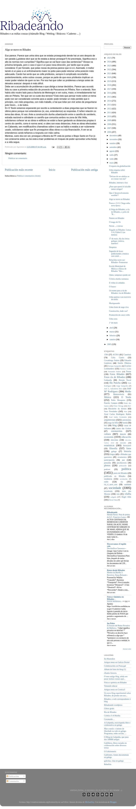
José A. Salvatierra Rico (113, 389)
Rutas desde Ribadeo (116, 570)
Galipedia (108, 380)
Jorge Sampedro (122, 386)
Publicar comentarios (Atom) (29, 176)
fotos (128, 448)
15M (106, 354)
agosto (112, 151)
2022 (109, 69)
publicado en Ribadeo (114, 476)
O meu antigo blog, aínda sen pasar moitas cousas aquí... (116, 677)
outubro (113, 143)
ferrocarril (127, 445)
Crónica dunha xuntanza (119, 279)
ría (122, 482)
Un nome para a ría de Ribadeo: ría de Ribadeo (119, 291)
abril (112, 328)
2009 (109, 120)
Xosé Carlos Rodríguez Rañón (117, 414)
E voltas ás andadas (117, 283)
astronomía (126, 420)
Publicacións (13, 776)
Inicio (52, 169)
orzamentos (122, 457)
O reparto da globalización (119, 166)
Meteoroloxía (118, 394)
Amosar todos (127, 649)
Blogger (113, 802)
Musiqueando (114, 303)
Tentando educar (110, 686)
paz (123, 460)
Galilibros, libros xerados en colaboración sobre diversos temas (115, 745)
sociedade (115, 488)
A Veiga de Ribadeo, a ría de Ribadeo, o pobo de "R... (119, 211)
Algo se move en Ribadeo (119, 199)
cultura (107, 434)
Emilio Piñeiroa (124, 363)
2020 (109, 77)
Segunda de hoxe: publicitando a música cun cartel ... (119, 253)
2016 (109, 93)
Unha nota (113, 319)
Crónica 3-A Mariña (112, 715)
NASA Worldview (114, 601)
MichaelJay (89, 802)
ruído (106, 482)
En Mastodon (109, 659)
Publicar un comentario (17, 158)
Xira (125, 411)
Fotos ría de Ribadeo (114, 377)
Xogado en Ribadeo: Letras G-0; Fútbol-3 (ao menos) (120, 232)
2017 (109, 89)
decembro (114, 135)
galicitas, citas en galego (114, 761)
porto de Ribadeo (120, 473)
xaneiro (113, 339)
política (126, 469)
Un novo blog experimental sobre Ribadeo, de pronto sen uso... (117, 694)
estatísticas (109, 445)
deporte (123, 434)
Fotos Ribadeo (117, 374)
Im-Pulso (111, 623)
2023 (109, 65)
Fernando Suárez (114, 371)
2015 (109, 97)
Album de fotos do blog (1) (115, 669)
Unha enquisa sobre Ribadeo (117, 171)
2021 (109, 73)
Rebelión (107, 764)
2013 (109, 105)
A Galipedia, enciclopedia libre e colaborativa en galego (117, 724)
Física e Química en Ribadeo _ (115, 598)
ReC (129, 406)
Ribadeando (112, 512)
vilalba (128, 494)
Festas (128, 371)
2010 (109, 116)
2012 (109, 108)
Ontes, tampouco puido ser (119, 275)
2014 (109, 101)
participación (109, 460)
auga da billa (113, 423)
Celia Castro (117, 357)
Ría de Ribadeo (110, 712)
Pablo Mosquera (118, 400)
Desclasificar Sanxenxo (116, 548)
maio (112, 163)
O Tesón (126, 397)
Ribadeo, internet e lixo (118, 183)
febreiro (113, 335)
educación (126, 437)
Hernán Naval (125, 380)
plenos (107, 465)
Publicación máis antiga (84, 169)
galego (114, 451)
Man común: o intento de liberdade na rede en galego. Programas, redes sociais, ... (115, 731)
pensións (107, 463)
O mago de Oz (115, 222)
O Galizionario (110, 751)
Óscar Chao (113, 500)
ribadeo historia (110, 673)
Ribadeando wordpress (113, 705)
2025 (109, 58)
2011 (109, 112)
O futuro (112, 287)
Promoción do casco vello (119, 315)
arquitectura (109, 419)
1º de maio (113, 323)
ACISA (116, 354)
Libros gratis (109, 708)
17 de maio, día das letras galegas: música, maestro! (119, 241)
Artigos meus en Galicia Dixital (116, 662)
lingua (112, 454)
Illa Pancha (115, 382)
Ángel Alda (126, 497)
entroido (123, 443)
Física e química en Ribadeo (115, 682)
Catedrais (127, 354)
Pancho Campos (110, 403)
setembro (113, 147)
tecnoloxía (108, 491)
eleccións (114, 440)
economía (108, 437)
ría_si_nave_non (110, 484)
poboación (123, 466)
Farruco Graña (125, 369)
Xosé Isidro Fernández (118, 417)
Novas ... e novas (116, 226)
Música (107, 397)
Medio (128, 391)
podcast (107, 469)
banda (125, 423)
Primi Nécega (118, 406)
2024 (109, 62)
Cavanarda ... (109, 719)
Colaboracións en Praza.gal (115, 666)
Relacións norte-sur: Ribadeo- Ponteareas (118, 261)
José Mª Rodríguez (117, 390)
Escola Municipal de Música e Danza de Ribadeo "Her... (117, 268)
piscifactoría (122, 463)
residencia (108, 479)
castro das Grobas (123, 428)
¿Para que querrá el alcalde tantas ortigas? (120, 187)
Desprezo (113, 247)
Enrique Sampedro (114, 366)
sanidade (127, 484)
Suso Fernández (110, 411)
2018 (109, 85)
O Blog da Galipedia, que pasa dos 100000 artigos (116, 738)
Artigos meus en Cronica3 (114, 689)
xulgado (113, 497)
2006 (109, 132)
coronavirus (116, 431)
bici (105, 425)
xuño (112, 159)
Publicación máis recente (19, 169)
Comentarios (13, 781)
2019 (109, 81)
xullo (112, 155)
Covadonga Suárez (111, 360)
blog (114, 425)
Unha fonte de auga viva (119, 307)
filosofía (113, 448)
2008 (109, 124)
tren (117, 494)
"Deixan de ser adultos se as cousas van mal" (119, 177)
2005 (109, 344)
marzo (112, 332)
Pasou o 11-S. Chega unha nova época (119, 204)
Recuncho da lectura (117, 408)
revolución (123, 479)
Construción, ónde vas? (118, 311)
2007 (109, 128)
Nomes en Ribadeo (116, 218)
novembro (114, 139)
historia (127, 451)
